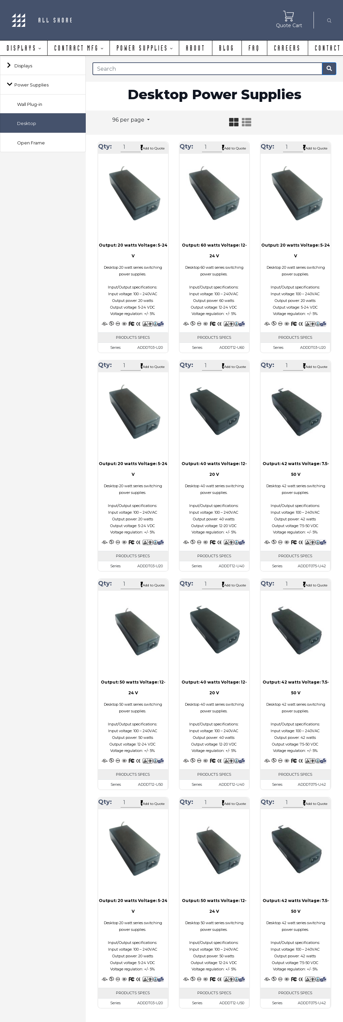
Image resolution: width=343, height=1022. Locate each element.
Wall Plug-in (29, 104)
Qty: (105, 146)
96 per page (129, 120)
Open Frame (31, 142)
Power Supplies (31, 84)
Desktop (26, 123)
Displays (23, 65)
